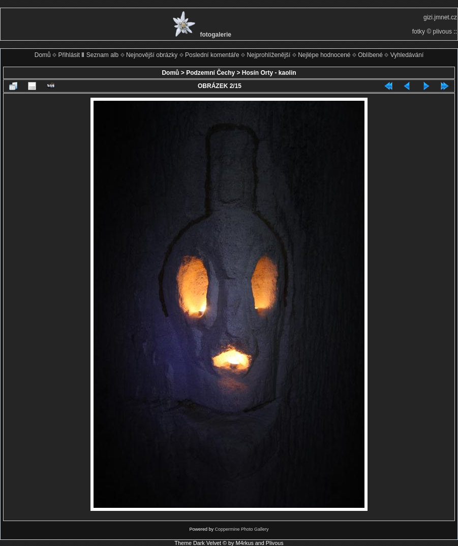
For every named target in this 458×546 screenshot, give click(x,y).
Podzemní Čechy (210, 72)
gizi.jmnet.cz (440, 17)
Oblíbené (370, 55)
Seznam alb (102, 55)
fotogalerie (215, 34)
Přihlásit (69, 55)
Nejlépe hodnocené (324, 55)
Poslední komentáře (212, 55)
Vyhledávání (407, 55)
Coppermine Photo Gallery (241, 529)
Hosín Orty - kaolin (269, 72)
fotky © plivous (432, 31)
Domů (43, 55)
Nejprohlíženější (268, 55)
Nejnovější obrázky (151, 55)
